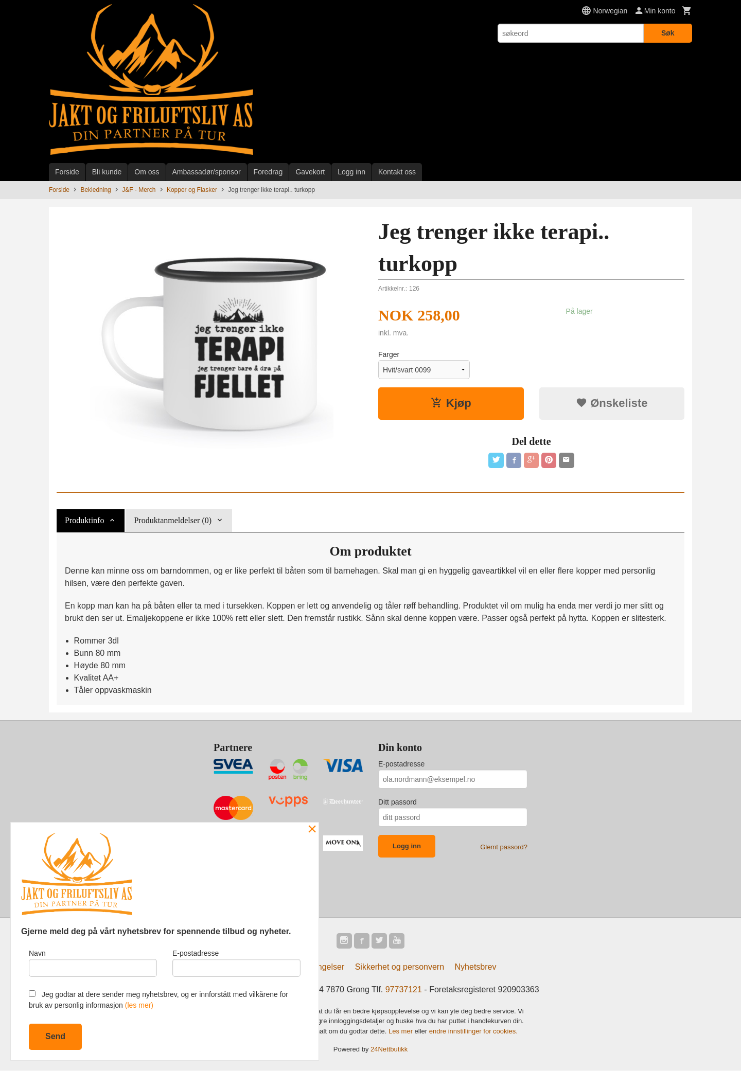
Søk (668, 33)
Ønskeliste (611, 403)
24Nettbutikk (389, 1050)
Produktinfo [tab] (84, 520)
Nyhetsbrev (476, 967)
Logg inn (351, 172)
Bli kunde (107, 172)
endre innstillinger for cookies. (473, 1032)
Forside (67, 172)
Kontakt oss (397, 172)
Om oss (146, 172)
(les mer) (139, 1005)
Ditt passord (397, 802)
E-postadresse (401, 764)
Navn (93, 962)
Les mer (402, 1032)
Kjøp (451, 403)
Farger (388, 354)
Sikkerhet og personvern (399, 967)
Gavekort (310, 172)
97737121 (403, 990)
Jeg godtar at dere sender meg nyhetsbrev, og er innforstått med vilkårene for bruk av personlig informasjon (158, 999)
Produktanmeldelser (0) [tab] (172, 520)
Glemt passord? (503, 847)
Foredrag (268, 172)
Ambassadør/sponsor (206, 172)
